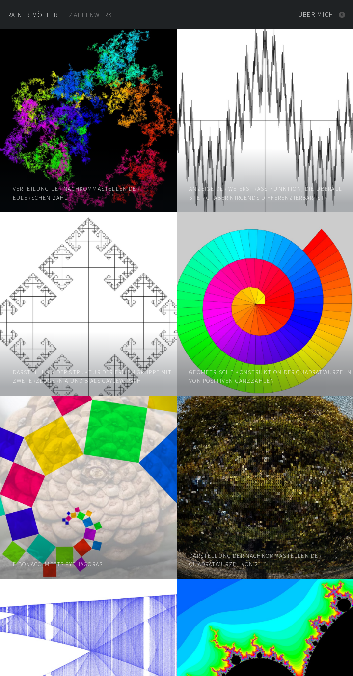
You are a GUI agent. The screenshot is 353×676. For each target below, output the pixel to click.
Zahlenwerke (61, 15)
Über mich (316, 14)
